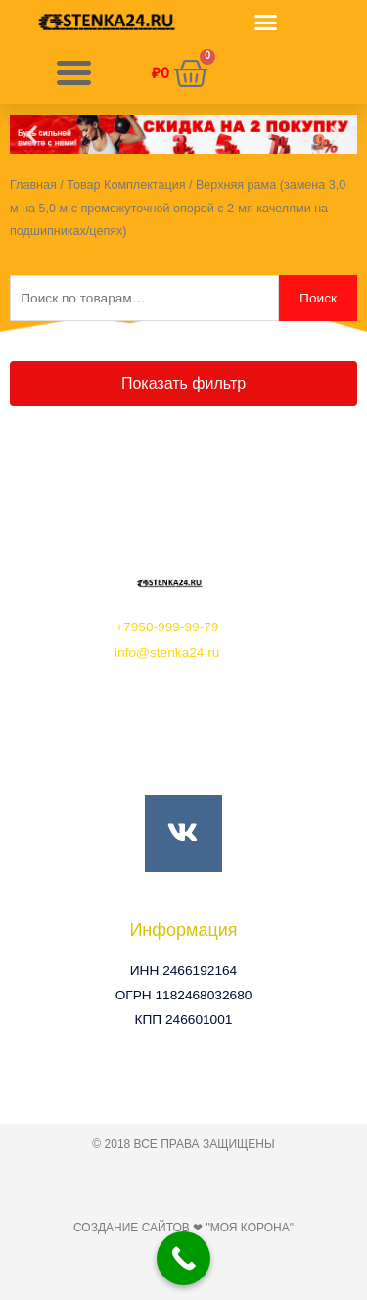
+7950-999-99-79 (166, 627)
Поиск (318, 298)
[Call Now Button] (183, 1258)
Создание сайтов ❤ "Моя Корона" (183, 1227)
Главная (33, 185)
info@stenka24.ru (167, 652)
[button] (266, 22)
